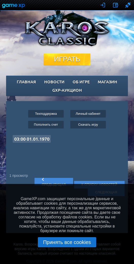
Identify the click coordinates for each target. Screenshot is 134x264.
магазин (107, 81)
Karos (67, 33)
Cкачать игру (88, 124)
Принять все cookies (67, 242)
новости (54, 81)
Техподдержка (46, 114)
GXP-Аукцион (67, 90)
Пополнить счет (46, 124)
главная (26, 81)
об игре (81, 81)
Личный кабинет (88, 114)
